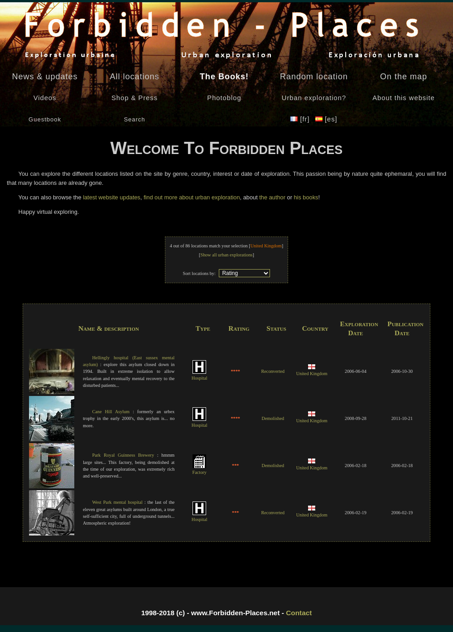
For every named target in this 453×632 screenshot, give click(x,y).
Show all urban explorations (226, 254)
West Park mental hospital (117, 502)
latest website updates (111, 197)
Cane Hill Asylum (111, 411)
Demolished (273, 418)
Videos (45, 97)
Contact (299, 613)
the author (272, 197)
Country (315, 328)
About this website (403, 97)
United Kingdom (312, 370)
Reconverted (272, 371)
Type (203, 328)
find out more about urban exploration (192, 197)
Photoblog (224, 97)
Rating (238, 328)
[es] (326, 119)
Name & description (108, 328)
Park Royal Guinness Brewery (123, 455)
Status (276, 328)
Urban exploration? (314, 97)
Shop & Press (134, 97)
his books (306, 197)
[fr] (301, 119)
